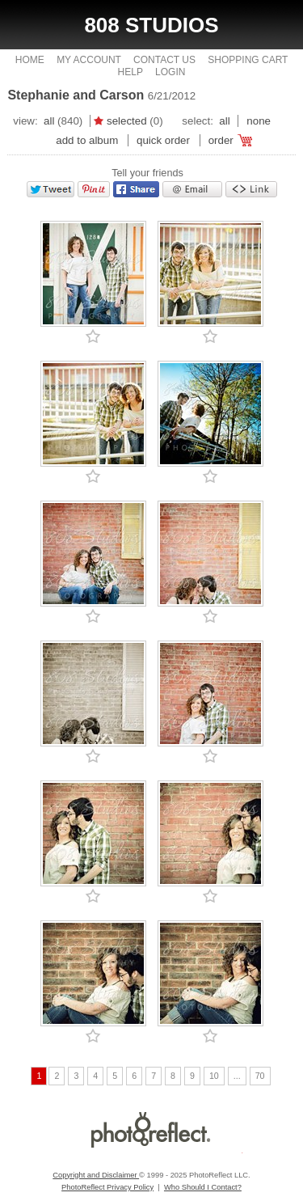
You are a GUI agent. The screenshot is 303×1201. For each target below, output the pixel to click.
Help (130, 72)
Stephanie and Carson (75, 95)
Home (29, 60)
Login (170, 72)
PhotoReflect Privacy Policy (107, 1187)
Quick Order (163, 140)
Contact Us (164, 60)
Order (221, 140)
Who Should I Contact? (203, 1187)
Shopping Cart (248, 60)
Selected (127, 121)
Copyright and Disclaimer (96, 1175)
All (49, 121)
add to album (87, 140)
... (237, 1075)
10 (214, 1075)
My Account (89, 60)
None (258, 121)
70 (260, 1075)
